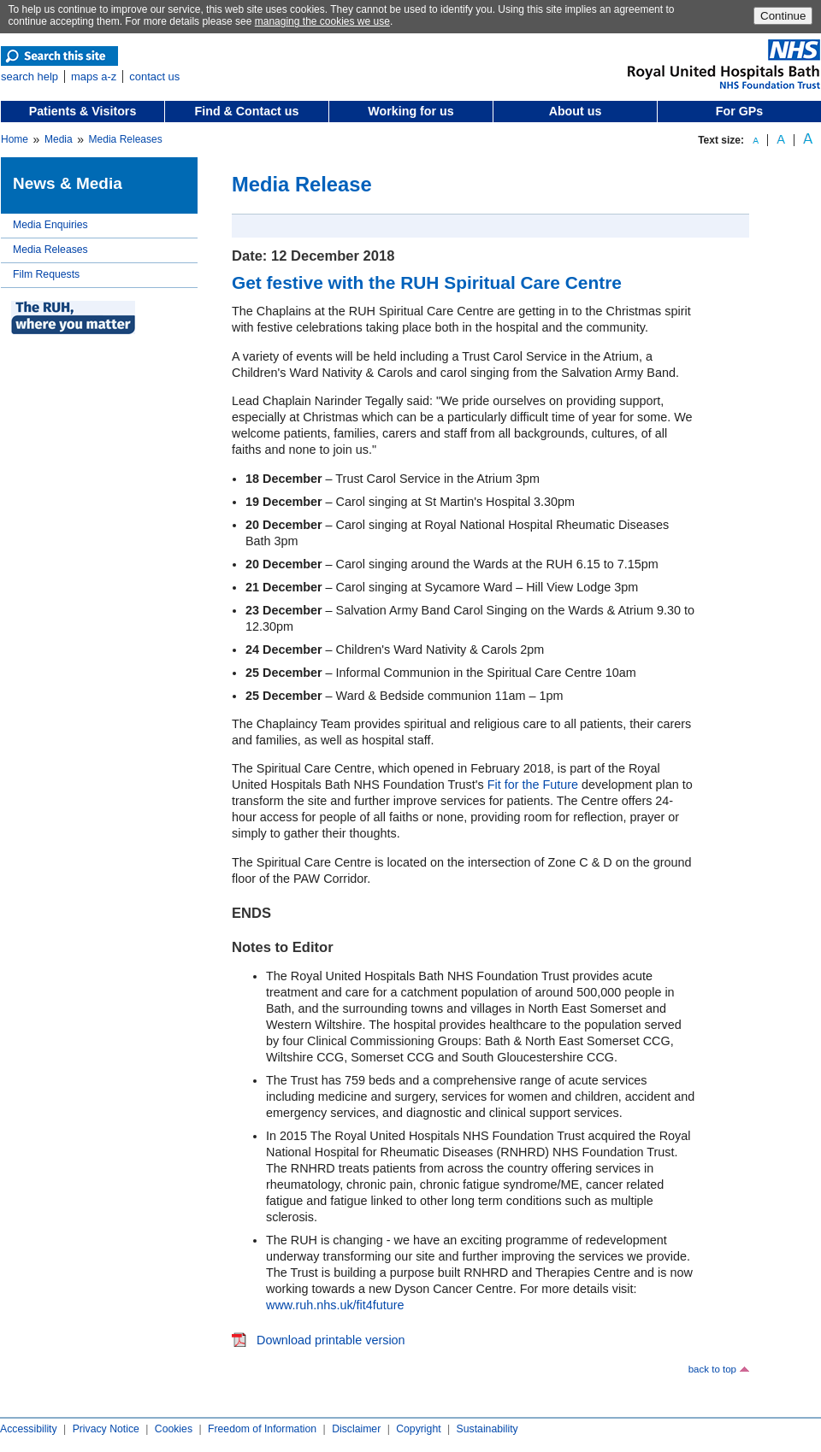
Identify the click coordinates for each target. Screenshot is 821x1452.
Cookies (173, 1429)
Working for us (410, 111)
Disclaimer (356, 1429)
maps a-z (93, 76)
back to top (712, 1369)
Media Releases (125, 139)
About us (575, 111)
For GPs (739, 111)
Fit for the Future (532, 784)
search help (29, 76)
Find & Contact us (247, 111)
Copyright (418, 1429)
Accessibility (28, 1429)
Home (14, 139)
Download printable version (331, 1340)
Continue (783, 15)
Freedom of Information (262, 1429)
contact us (154, 76)
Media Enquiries (50, 225)
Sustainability (487, 1429)
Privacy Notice (106, 1429)
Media (58, 139)
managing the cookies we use (322, 21)
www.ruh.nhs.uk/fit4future (335, 1305)
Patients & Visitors (83, 111)
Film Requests (46, 274)
